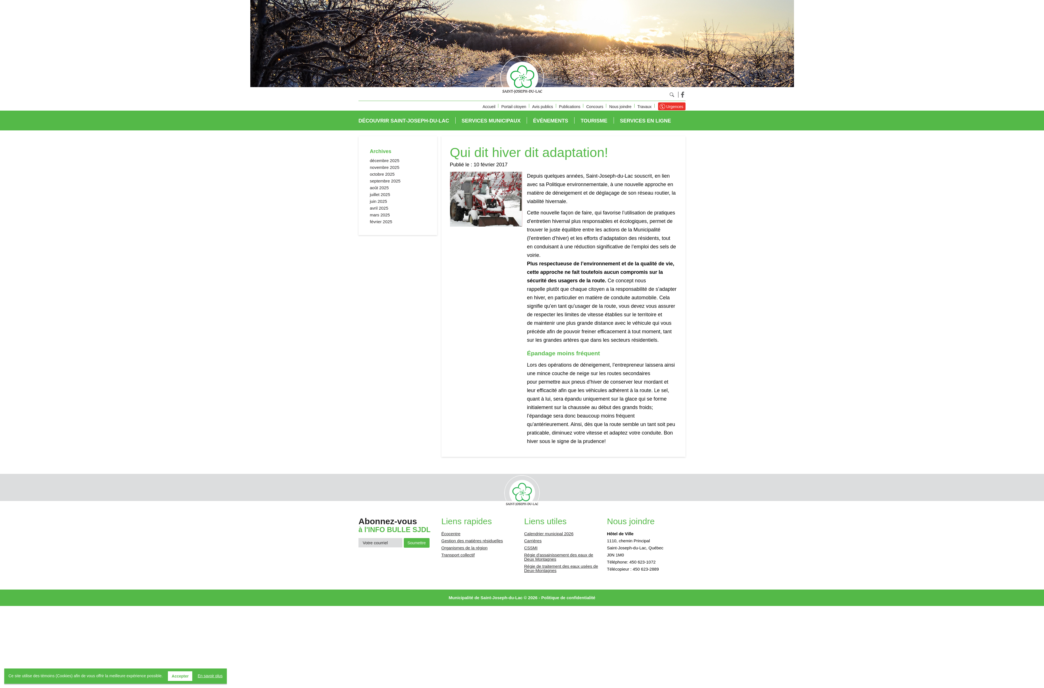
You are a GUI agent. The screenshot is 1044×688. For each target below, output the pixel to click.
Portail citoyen (513, 106)
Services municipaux (491, 121)
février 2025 (381, 221)
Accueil (488, 106)
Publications (569, 106)
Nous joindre (620, 106)
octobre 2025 (382, 174)
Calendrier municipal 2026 (548, 533)
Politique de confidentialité (568, 597)
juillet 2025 (380, 194)
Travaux (644, 106)
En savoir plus (210, 676)
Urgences (674, 106)
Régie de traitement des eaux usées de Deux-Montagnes (561, 568)
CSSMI (531, 547)
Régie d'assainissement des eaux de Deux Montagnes (558, 557)
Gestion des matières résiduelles (472, 540)
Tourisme (593, 121)
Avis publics (542, 106)
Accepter (180, 676)
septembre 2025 (385, 181)
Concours (594, 106)
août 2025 (379, 187)
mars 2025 (380, 214)
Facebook (682, 95)
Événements (550, 121)
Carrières (533, 540)
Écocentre (451, 533)
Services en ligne (645, 121)
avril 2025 (379, 208)
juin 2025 (378, 201)
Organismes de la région (464, 547)
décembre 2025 (384, 160)
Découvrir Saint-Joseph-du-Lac (403, 121)
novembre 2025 (384, 167)
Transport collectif (458, 554)
